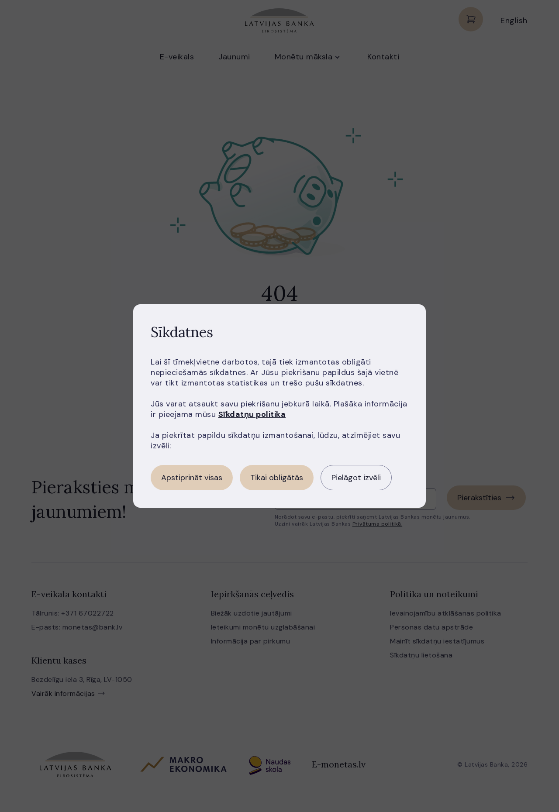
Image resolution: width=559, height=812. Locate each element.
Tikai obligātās (276, 477)
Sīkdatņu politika (252, 414)
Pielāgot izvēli (356, 477)
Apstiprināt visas (191, 477)
